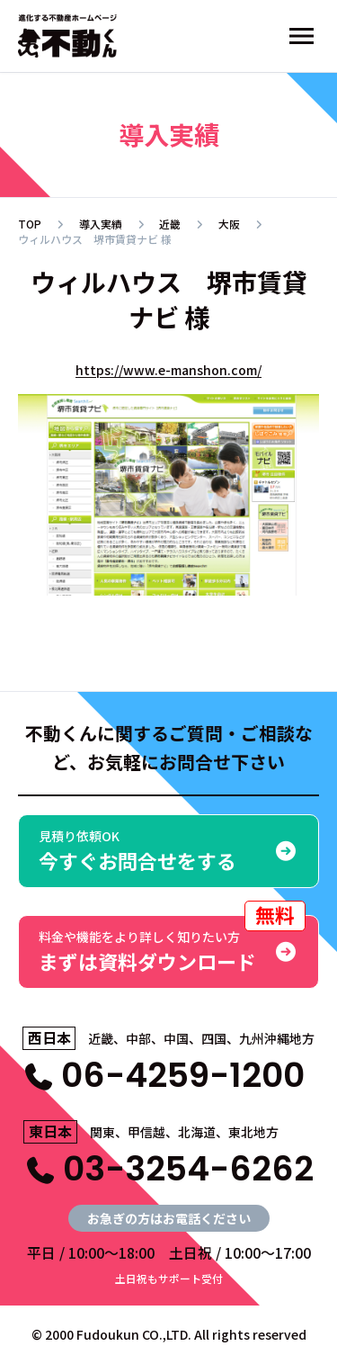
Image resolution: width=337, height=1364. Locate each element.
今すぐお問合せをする (168, 851)
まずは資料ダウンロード (172, 945)
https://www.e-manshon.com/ (168, 370)
